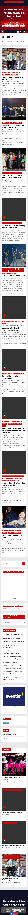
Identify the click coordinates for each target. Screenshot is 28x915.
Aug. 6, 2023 (7, 848)
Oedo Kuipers (18, 478)
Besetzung (22, 26)
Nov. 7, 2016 (7, 332)
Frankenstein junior (8, 790)
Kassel (12, 122)
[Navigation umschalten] (18, 32)
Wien (17, 480)
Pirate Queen (20, 373)
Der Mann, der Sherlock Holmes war (13, 642)
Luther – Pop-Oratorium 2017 (13, 276)
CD (17, 269)
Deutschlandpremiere (7, 26)
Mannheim (5, 273)
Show (15, 273)
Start (2, 39)
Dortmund (21, 269)
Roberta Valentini (17, 172)
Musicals (17, 72)
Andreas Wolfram (6, 269)
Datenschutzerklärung (9, 735)
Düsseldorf (5, 271)
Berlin (13, 269)
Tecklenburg (5, 74)
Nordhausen (5, 373)
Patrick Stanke (13, 373)
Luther (21, 271)
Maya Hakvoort (18, 421)
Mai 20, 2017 (7, 230)
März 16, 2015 (7, 540)
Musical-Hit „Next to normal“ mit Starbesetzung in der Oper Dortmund (13, 430)
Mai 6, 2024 (7, 782)
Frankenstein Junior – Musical (11, 638)
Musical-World (15, 81)
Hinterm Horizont (19, 321)
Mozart (11, 72)
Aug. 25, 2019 (7, 180)
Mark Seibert (5, 478)
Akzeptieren (17, 911)
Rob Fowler (19, 423)
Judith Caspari (6, 122)
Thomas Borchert (13, 74)
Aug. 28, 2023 (7, 815)
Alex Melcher (5, 321)
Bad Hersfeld (6, 755)
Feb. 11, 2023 (7, 130)
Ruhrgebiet (16, 26)
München (11, 273)
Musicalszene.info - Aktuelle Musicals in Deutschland (14, 13)
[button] (21, 31)
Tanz (22, 755)
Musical (5, 24)
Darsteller (5, 421)
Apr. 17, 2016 (7, 380)
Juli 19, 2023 (7, 81)
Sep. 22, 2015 (7, 487)
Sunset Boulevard (16, 532)
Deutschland (17, 24)
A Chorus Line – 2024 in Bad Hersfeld (13, 634)
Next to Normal (18, 122)
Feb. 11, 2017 (7, 278)
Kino (10, 823)
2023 (22, 24)
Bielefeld (4, 172)
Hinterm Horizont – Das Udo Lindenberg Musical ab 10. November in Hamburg (13, 328)
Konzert (16, 271)
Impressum (6, 738)
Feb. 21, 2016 (7, 435)
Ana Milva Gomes (6, 476)
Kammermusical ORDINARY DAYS (12, 662)
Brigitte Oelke (5, 72)
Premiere (11, 24)
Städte (4, 323)
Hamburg (11, 271)
